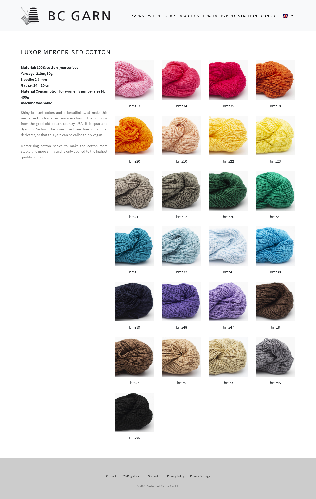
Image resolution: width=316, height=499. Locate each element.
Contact (270, 14)
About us (189, 14)
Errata (210, 14)
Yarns (138, 14)
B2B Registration (239, 14)
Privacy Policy (175, 474)
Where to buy (162, 14)
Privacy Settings (200, 474)
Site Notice (154, 474)
